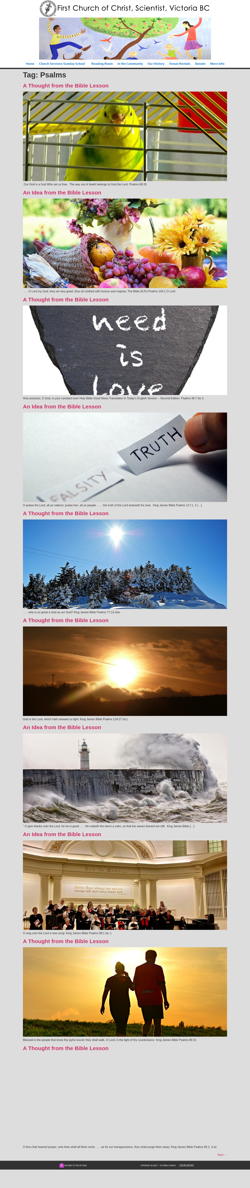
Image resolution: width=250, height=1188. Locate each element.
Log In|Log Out (186, 1165)
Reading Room (102, 63)
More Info (217, 63)
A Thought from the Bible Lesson (66, 85)
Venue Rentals (179, 63)
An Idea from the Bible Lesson (62, 192)
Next (222, 1154)
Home (30, 63)
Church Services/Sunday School (63, 63)
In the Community (130, 63)
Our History (156, 63)
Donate (200, 63)
